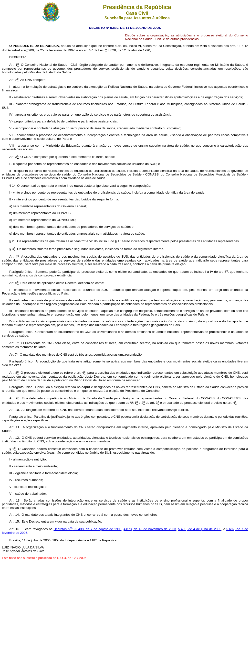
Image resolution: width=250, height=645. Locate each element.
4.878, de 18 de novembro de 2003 (150, 529)
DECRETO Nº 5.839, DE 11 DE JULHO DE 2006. (125, 28)
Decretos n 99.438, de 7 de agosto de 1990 (87, 529)
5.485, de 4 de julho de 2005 (199, 529)
